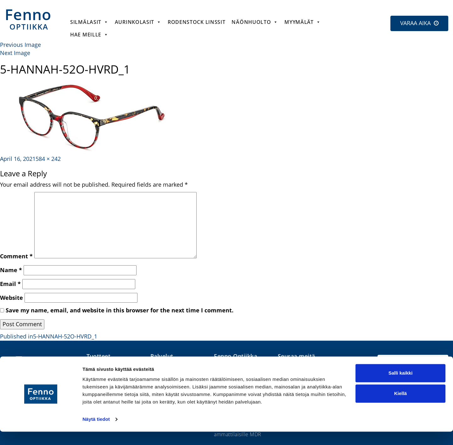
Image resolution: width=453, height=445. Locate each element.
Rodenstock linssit (197, 22)
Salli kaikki (401, 386)
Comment (16, 256)
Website (11, 297)
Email (10, 284)
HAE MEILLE (89, 34)
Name (11, 270)
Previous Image (20, 44)
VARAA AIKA (415, 23)
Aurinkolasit (138, 22)
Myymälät (302, 22)
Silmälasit (89, 22)
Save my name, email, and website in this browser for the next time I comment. (119, 310)
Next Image (15, 53)
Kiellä (400, 406)
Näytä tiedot (96, 432)
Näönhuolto (255, 22)
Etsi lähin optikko (413, 364)
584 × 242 (48, 158)
